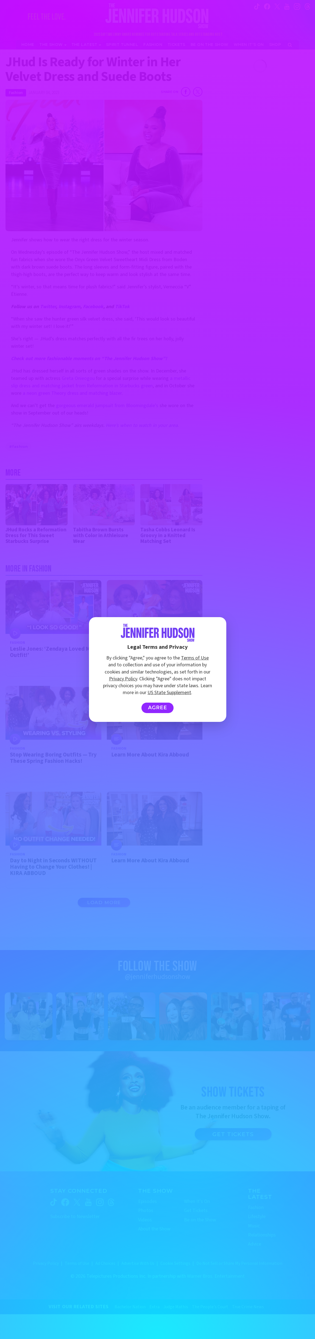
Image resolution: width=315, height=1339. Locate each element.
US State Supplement (169, 692)
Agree (157, 708)
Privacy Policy (123, 678)
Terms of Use (195, 658)
